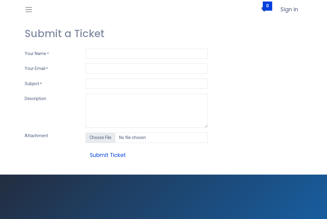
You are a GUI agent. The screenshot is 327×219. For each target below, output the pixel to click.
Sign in (289, 9)
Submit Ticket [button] (108, 155)
